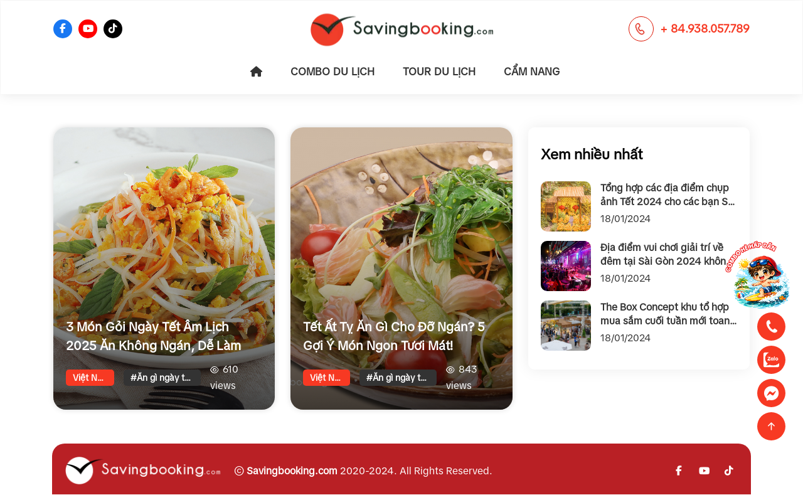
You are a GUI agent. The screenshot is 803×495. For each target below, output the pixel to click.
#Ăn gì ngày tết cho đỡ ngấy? (165, 378)
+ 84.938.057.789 (705, 29)
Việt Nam (91, 378)
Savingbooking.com (292, 471)
